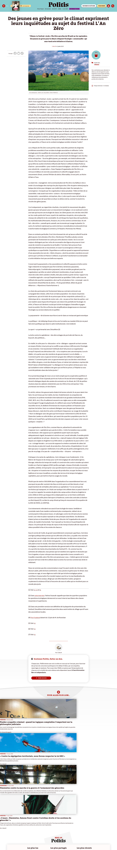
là (40, 590)
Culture (65, 9)
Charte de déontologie (22, 845)
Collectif (54, 46)
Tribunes (96, 64)
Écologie (48, 9)
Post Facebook (36, 617)
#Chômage (40, 826)
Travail (11, 821)
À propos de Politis (23, 826)
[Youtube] (104, 839)
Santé (11, 826)
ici (34, 590)
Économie (12, 823)
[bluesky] (99, 839)
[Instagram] (109, 839)
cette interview (40, 595)
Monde (11, 819)
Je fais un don (22, 819)
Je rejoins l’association (24, 824)
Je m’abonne (22, 823)
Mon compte (22, 827)
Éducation (12, 824)
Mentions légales (10, 845)
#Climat (40, 819)
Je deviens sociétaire (24, 821)
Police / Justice (13, 827)
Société (54, 9)
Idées (59, 9)
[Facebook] (95, 839)
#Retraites (40, 824)
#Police (39, 821)
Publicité (55, 845)
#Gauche (40, 823)
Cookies (61, 845)
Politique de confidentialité (44, 845)
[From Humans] (96, 842)
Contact (3, 845)
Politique (40, 9)
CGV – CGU (33, 845)
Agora (2, 819)
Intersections (74, 9)
